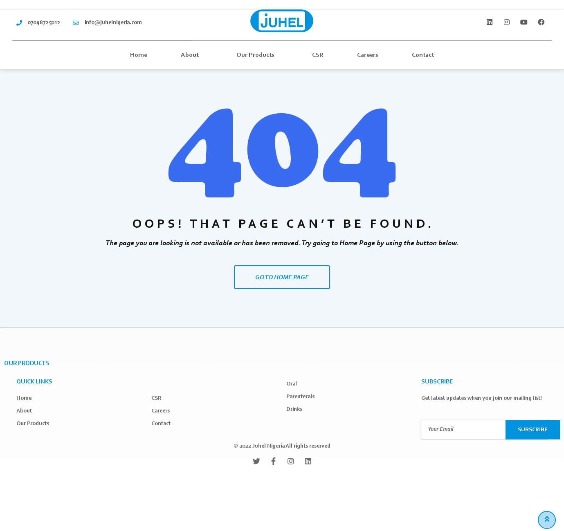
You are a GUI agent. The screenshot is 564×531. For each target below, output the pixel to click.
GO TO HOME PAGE (282, 277)
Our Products (257, 55)
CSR (318, 55)
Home (138, 55)
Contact (423, 55)
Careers (367, 55)
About (192, 55)
